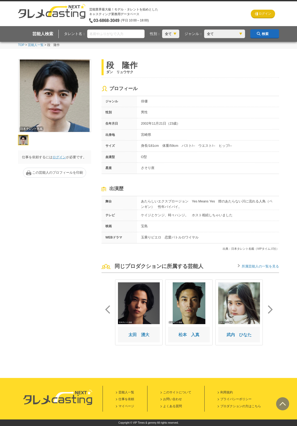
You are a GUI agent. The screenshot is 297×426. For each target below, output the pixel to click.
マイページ (126, 406)
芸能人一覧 (36, 45)
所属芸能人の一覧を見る (260, 266)
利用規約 (226, 392)
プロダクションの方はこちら (240, 406)
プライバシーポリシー (236, 399)
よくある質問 (172, 406)
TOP (21, 45)
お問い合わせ (172, 399)
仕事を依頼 (126, 399)
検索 (265, 34)
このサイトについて (177, 392)
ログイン (59, 157)
